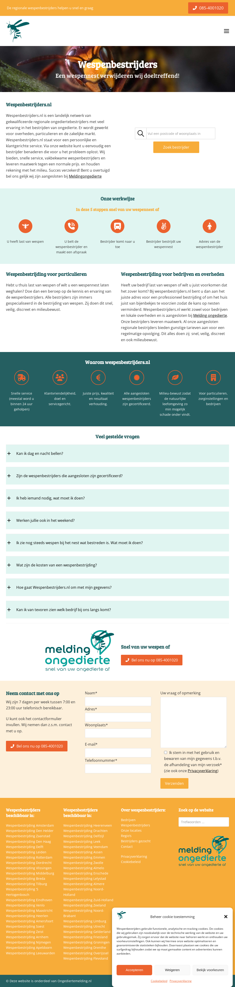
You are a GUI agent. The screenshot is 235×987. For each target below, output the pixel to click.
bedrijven (183, 274)
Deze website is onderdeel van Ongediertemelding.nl (51, 981)
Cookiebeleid (159, 981)
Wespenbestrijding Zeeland (84, 905)
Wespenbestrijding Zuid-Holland (88, 900)
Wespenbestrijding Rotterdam (29, 857)
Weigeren (172, 970)
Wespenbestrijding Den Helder (29, 830)
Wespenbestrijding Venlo (25, 905)
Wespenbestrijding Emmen (84, 857)
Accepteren (134, 970)
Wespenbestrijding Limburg (84, 921)
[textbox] (174, 133)
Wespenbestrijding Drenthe (84, 947)
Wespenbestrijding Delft (24, 847)
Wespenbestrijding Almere (83, 884)
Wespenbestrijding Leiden (26, 852)
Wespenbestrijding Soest (25, 926)
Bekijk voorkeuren (210, 970)
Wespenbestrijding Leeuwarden (30, 953)
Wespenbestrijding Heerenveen (87, 825)
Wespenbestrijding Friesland (85, 937)
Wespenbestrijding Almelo (83, 868)
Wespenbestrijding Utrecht (84, 926)
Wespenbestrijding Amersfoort (29, 921)
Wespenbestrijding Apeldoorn (29, 947)
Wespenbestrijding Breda (25, 878)
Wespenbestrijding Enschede (85, 873)
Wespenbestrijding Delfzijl (83, 836)
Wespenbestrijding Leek (81, 841)
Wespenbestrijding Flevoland (85, 958)
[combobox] (180, 133)
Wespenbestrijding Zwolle (83, 862)
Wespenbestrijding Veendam (85, 847)
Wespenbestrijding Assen (83, 852)
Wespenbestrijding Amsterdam (30, 825)
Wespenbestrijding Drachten (85, 830)
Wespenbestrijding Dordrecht (29, 862)
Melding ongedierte (210, 315)
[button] (226, 916)
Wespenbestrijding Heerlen (27, 916)
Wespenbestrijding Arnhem (27, 937)
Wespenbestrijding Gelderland (87, 931)
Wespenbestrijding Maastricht (29, 910)
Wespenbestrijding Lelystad (84, 878)
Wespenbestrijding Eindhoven (29, 900)
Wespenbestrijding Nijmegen (28, 942)
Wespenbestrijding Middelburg (30, 873)
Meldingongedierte (85, 176)
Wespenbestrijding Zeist (24, 931)
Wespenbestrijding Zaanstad (28, 836)
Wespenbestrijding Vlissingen (29, 868)
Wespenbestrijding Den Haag (28, 841)
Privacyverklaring (181, 981)
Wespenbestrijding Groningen (86, 942)
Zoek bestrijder (176, 147)
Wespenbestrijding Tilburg (26, 884)
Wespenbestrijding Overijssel (86, 953)
